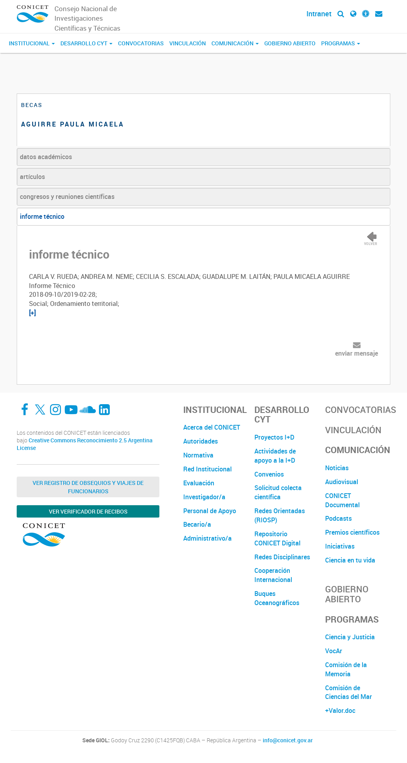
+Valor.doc (340, 710)
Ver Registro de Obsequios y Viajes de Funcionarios (88, 487)
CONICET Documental (342, 500)
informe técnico (42, 216)
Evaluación (198, 483)
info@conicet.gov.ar (288, 740)
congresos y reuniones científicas (67, 196)
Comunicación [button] (235, 43)
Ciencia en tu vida (350, 560)
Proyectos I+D (274, 437)
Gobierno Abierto (290, 43)
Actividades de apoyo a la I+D (275, 456)
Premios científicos (352, 532)
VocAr (333, 650)
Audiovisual (341, 481)
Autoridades (200, 441)
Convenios (269, 474)
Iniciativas (340, 546)
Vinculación (187, 43)
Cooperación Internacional (273, 575)
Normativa (198, 455)
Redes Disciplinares (282, 557)
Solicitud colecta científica (278, 492)
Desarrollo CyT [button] (86, 43)
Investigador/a (204, 496)
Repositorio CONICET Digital (277, 538)
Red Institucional (207, 469)
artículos (32, 176)
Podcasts (338, 518)
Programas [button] (340, 43)
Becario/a (197, 524)
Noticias (337, 467)
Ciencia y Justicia (350, 637)
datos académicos (46, 156)
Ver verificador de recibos (88, 511)
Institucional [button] (32, 43)
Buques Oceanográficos (276, 598)
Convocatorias (141, 43)
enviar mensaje (356, 353)
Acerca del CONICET (211, 427)
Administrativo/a (207, 538)
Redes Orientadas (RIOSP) (279, 515)
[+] (32, 312)
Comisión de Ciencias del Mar (348, 692)
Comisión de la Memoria (346, 669)
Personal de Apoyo (209, 510)
